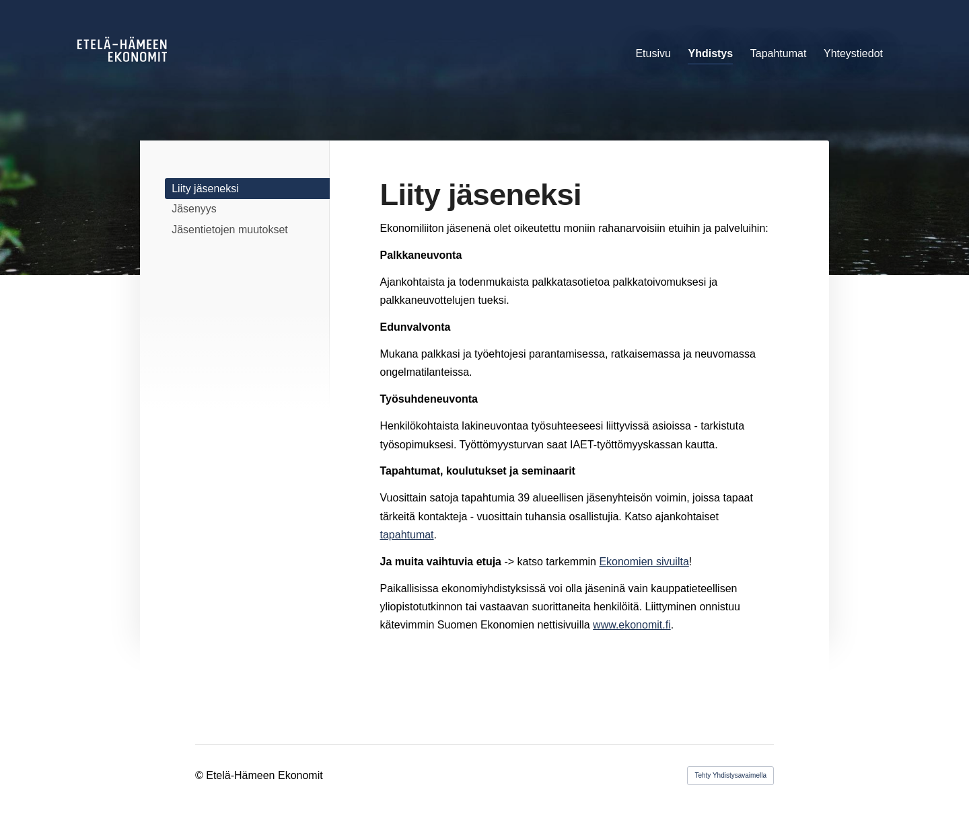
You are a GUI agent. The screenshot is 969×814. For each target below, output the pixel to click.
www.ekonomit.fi (632, 624)
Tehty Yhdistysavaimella (730, 775)
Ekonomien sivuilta (643, 561)
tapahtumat (407, 534)
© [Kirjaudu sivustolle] (200, 775)
